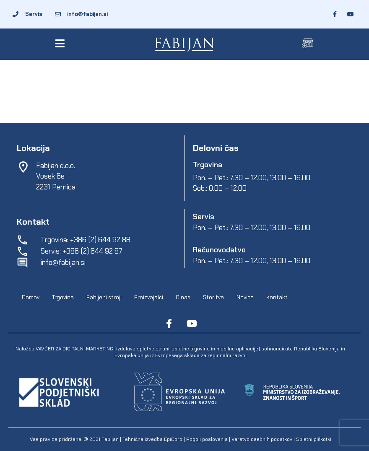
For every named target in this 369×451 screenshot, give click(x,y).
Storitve (213, 297)
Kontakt (277, 297)
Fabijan (110, 439)
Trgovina (63, 297)
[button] (61, 43)
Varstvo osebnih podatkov (261, 439)
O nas (183, 297)
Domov (30, 297)
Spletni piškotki (313, 439)
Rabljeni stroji (104, 297)
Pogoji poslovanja (207, 439)
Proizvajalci (148, 297)
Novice (245, 297)
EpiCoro (173, 439)
